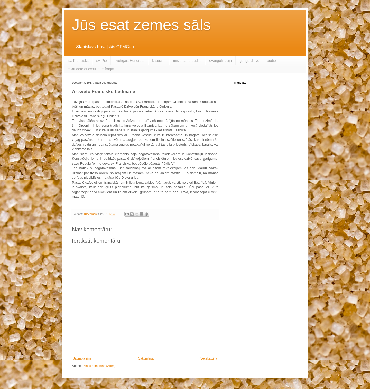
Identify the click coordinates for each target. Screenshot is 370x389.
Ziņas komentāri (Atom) (100, 366)
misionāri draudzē (187, 60)
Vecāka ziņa (208, 358)
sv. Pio (101, 60)
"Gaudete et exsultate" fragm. (91, 69)
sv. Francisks (78, 60)
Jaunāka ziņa (82, 358)
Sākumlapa (146, 358)
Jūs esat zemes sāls (141, 24)
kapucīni (158, 60)
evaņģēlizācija (220, 60)
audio (271, 60)
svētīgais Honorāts (129, 60)
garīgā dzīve (249, 60)
